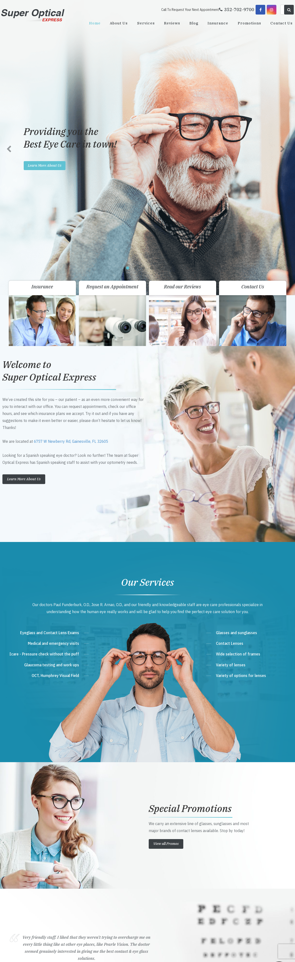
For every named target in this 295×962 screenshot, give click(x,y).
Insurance (217, 23)
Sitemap (109, 953)
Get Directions (103, 856)
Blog (193, 23)
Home (95, 23)
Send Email (98, 884)
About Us (119, 23)
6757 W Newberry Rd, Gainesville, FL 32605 (71, 151)
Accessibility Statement (88, 953)
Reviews (172, 23)
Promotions (249, 23)
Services (146, 23)
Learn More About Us (24, 188)
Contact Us (281, 23)
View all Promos (166, 553)
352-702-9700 (101, 865)
